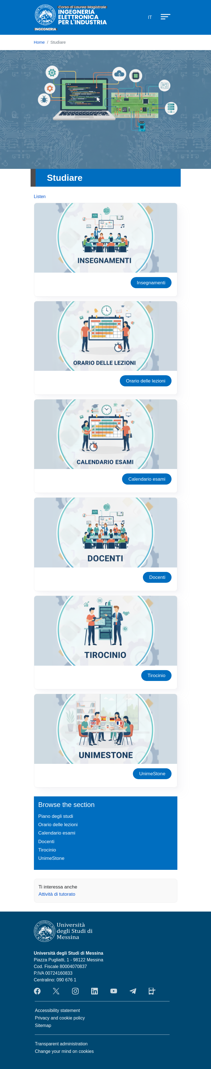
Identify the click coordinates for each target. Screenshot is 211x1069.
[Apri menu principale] (163, 16)
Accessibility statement (57, 1010)
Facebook (37, 991)
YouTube (113, 991)
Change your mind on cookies (64, 1051)
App (152, 991)
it (150, 17)
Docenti (157, 577)
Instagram (75, 991)
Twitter (56, 991)
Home (39, 42)
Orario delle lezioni (145, 381)
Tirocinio (156, 675)
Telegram (133, 991)
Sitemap (43, 1025)
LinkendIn (94, 991)
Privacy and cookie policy (60, 1018)
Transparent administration (61, 1043)
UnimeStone (152, 773)
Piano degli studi (55, 816)
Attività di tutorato (57, 894)
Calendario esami (146, 479)
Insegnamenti (151, 282)
